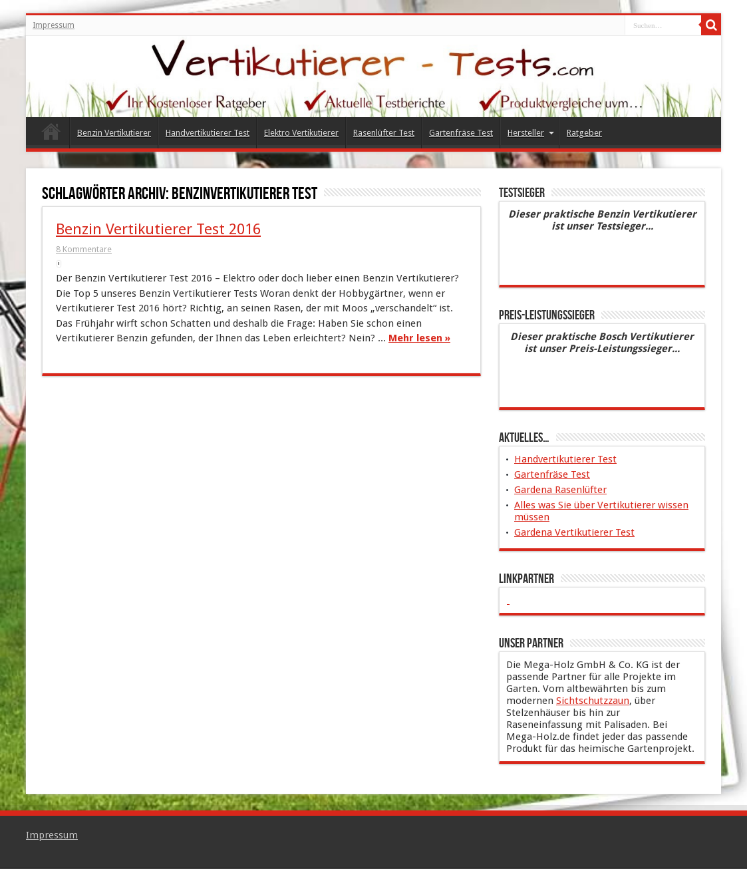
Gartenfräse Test (461, 133)
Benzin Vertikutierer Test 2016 (158, 229)
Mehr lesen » (419, 338)
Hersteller (531, 133)
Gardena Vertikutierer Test (574, 532)
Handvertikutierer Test (207, 133)
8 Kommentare (84, 249)
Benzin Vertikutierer (114, 133)
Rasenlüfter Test (383, 133)
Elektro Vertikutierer (301, 133)
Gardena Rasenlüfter (560, 490)
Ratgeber (584, 133)
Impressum (54, 25)
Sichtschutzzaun (592, 701)
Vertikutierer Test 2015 (51, 134)
